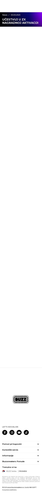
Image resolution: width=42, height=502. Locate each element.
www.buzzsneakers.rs (15, 487)
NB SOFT (33, 487)
